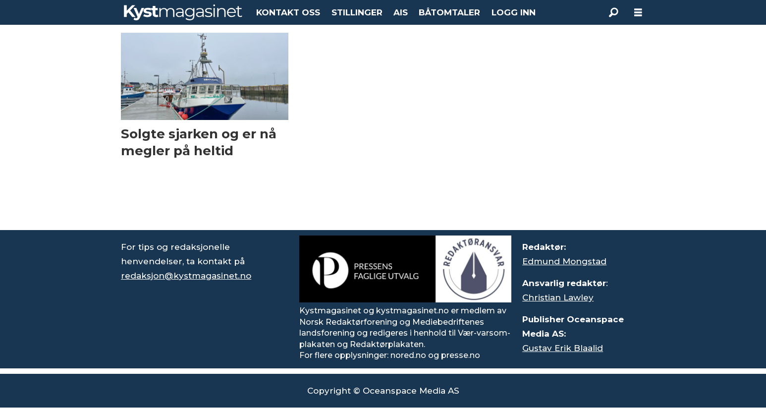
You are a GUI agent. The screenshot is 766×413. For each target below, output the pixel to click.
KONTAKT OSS (288, 12)
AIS (400, 12)
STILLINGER (357, 12)
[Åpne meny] (638, 12)
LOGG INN (514, 12)
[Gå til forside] (183, 12)
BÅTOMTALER (449, 12)
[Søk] (613, 12)
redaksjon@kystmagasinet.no (186, 276)
